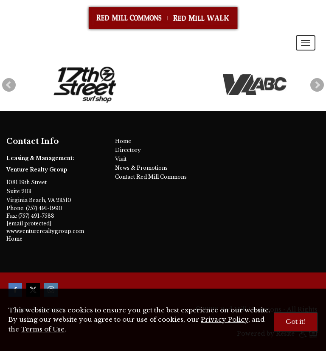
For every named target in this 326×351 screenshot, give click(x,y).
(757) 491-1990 (44, 208)
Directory (128, 150)
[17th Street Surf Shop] (85, 85)
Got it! (295, 321)
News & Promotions (141, 168)
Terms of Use (43, 329)
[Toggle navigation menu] (305, 43)
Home (14, 239)
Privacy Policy (224, 319)
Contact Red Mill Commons (151, 177)
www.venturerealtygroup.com (45, 231)
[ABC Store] (255, 84)
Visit (120, 159)
